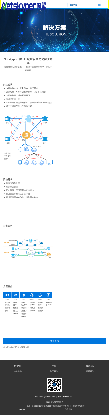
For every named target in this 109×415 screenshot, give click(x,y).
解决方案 (90, 366)
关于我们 (54, 371)
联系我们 (90, 371)
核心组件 (18, 366)
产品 (54, 366)
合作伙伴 (18, 371)
